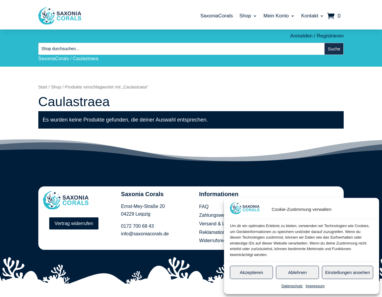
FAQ (204, 206)
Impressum (315, 286)
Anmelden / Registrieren (317, 36)
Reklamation (212, 232)
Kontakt (309, 16)
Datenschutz (292, 286)
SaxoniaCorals (216, 16)
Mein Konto (276, 16)
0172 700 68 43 (137, 226)
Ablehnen (297, 272)
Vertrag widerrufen (74, 223)
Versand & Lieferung (220, 223)
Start (42, 87)
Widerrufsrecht (214, 240)
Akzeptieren (251, 272)
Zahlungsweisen (216, 215)
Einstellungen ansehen (347, 272)
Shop (245, 16)
